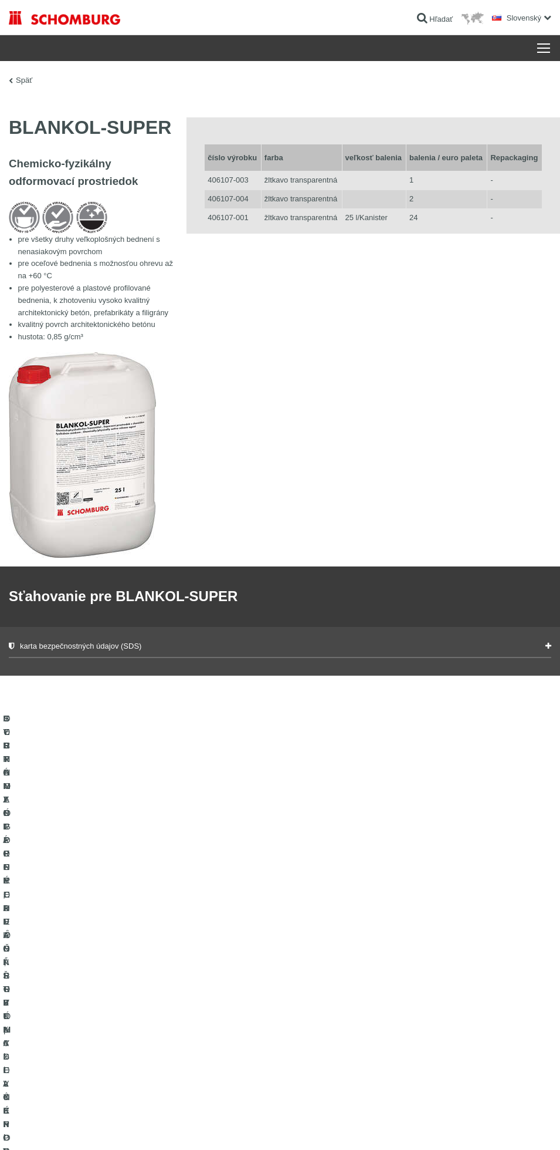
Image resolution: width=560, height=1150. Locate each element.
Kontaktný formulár (224, 959)
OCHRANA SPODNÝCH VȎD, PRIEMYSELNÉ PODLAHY (83, 1056)
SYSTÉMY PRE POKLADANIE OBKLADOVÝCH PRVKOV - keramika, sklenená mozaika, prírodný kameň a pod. (86, 977)
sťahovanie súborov (226, 941)
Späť (24, 80)
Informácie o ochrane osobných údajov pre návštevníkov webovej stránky (169, 1126)
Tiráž (56, 1126)
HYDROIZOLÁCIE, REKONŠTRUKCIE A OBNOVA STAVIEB (88, 933)
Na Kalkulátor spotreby (230, 924)
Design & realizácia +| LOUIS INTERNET (495, 1126)
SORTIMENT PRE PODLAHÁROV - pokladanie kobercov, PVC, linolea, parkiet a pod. (83, 1021)
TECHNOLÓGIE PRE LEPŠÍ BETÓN (66, 1082)
